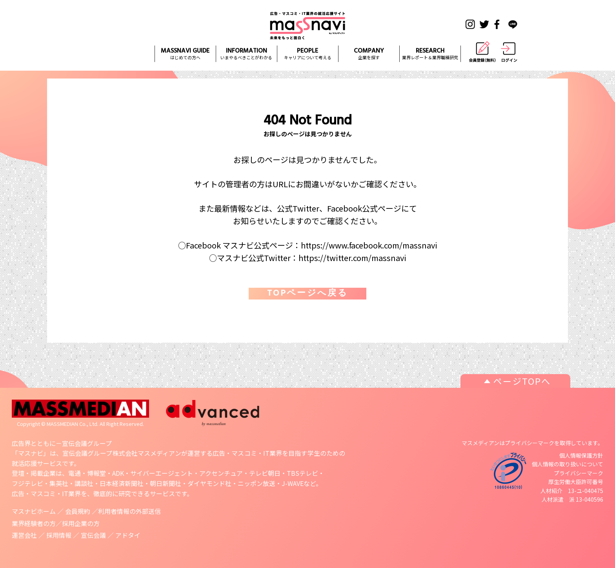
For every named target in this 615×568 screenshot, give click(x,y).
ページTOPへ (522, 380)
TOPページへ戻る (307, 294)
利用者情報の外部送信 (129, 511)
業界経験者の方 (34, 523)
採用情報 (58, 535)
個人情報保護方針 (581, 455)
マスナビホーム (34, 511)
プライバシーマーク (578, 473)
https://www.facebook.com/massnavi (369, 245)
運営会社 (24, 535)
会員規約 (77, 511)
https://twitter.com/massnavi (352, 257)
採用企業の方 (81, 523)
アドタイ (127, 535)
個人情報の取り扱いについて (567, 464)
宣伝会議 (93, 535)
